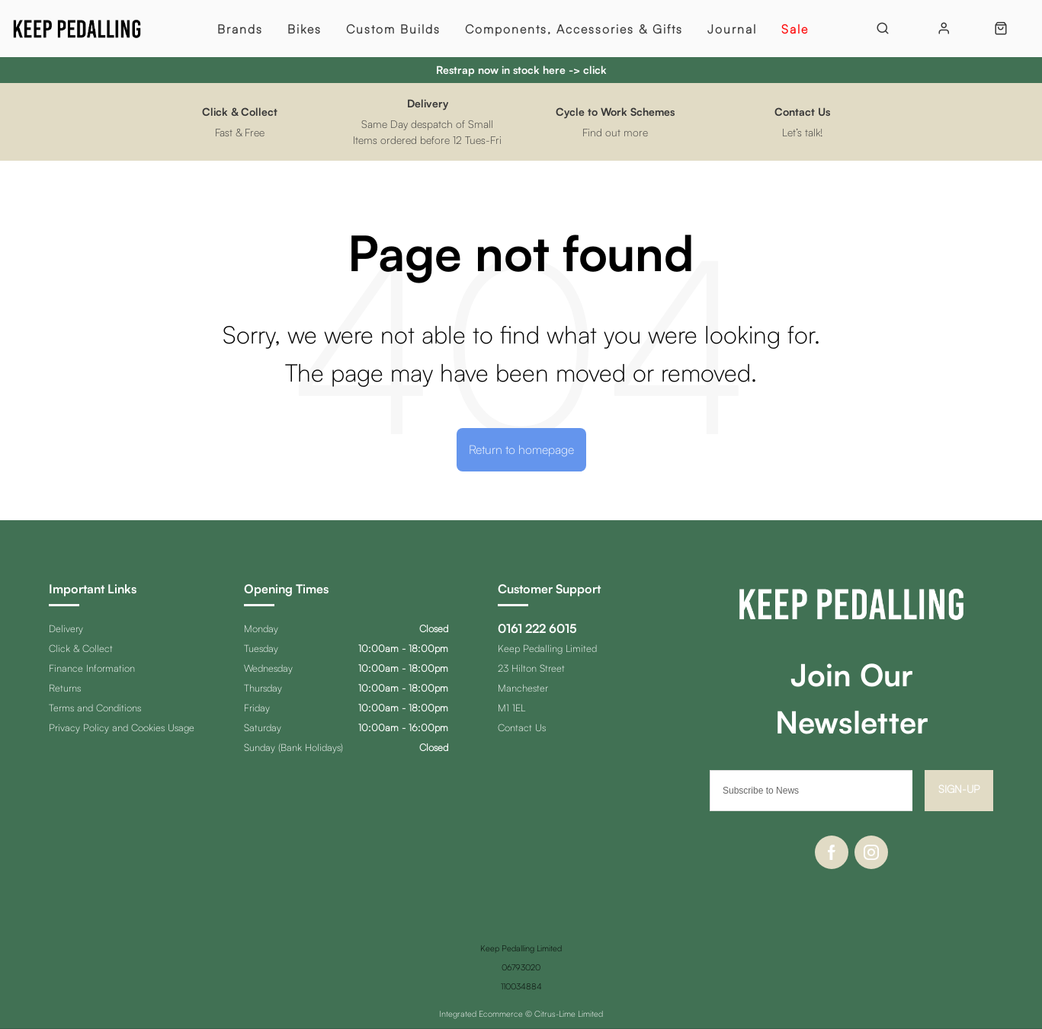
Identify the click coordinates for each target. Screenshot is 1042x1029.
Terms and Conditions (95, 707)
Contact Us (522, 727)
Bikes (304, 29)
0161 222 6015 (537, 628)
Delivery (66, 628)
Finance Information (92, 668)
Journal (732, 29)
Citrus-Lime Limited (568, 1013)
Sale (795, 29)
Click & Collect (81, 648)
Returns (65, 688)
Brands (240, 29)
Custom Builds (393, 29)
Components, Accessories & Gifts (574, 29)
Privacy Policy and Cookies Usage (121, 727)
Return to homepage (521, 449)
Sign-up (958, 788)
